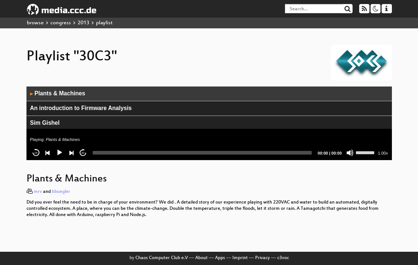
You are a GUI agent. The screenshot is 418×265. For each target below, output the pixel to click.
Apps (220, 258)
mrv (38, 191)
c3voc (283, 258)
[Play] (59, 152)
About (201, 258)
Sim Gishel (45, 123)
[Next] (71, 152)
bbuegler (61, 191)
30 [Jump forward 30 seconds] (83, 153)
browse (35, 23)
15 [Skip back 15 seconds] (35, 153)
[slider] (202, 153)
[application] (209, 123)
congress (60, 23)
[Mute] (350, 152)
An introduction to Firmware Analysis (81, 108)
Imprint (240, 258)
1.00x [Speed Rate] (383, 153)
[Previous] (47, 152)
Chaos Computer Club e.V (161, 258)
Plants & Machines (57, 93)
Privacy (262, 258)
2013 (83, 23)
